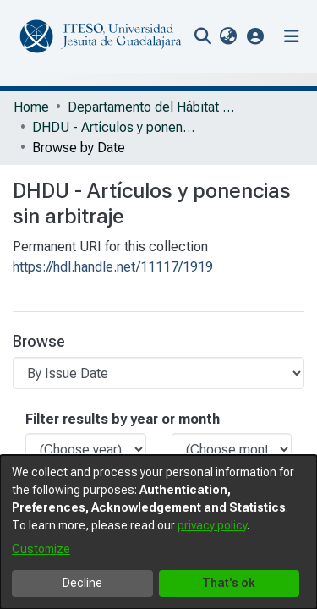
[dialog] (158, 532)
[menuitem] (227, 36)
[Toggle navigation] (291, 36)
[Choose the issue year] (85, 449)
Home (31, 107)
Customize (41, 549)
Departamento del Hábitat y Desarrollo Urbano (152, 107)
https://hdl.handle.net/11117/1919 (113, 267)
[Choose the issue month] (232, 449)
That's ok (228, 583)
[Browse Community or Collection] (158, 373)
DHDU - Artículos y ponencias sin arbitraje (116, 127)
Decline (82, 583)
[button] (255, 36)
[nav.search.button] (202, 36)
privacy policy (212, 525)
